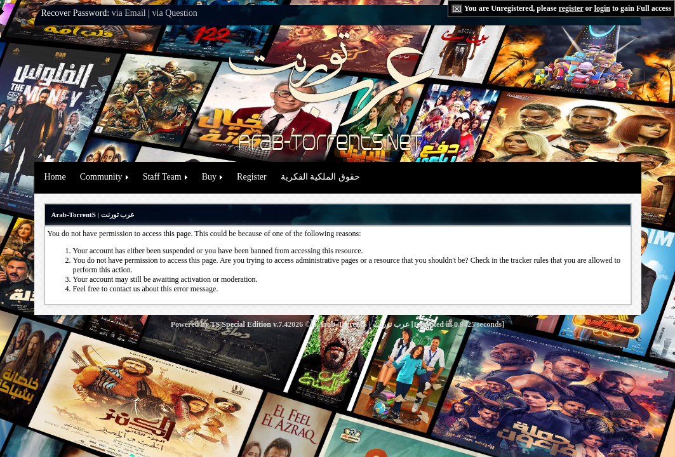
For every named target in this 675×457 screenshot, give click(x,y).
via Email (129, 13)
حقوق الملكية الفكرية (320, 177)
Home (55, 177)
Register (252, 177)
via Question (174, 13)
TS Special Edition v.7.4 (249, 324)
